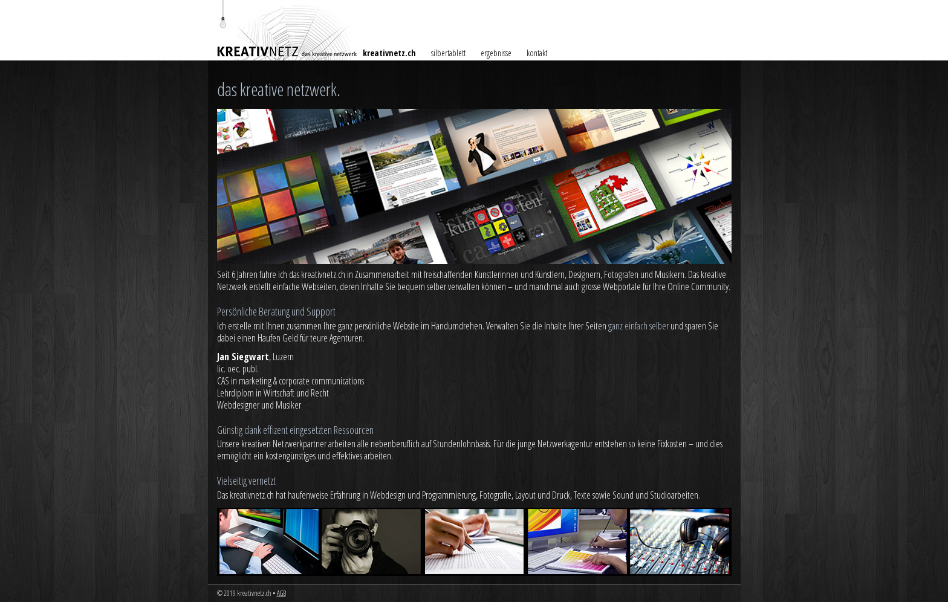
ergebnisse (496, 53)
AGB (281, 593)
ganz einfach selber (638, 325)
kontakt (537, 53)
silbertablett (448, 53)
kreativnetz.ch (389, 53)
